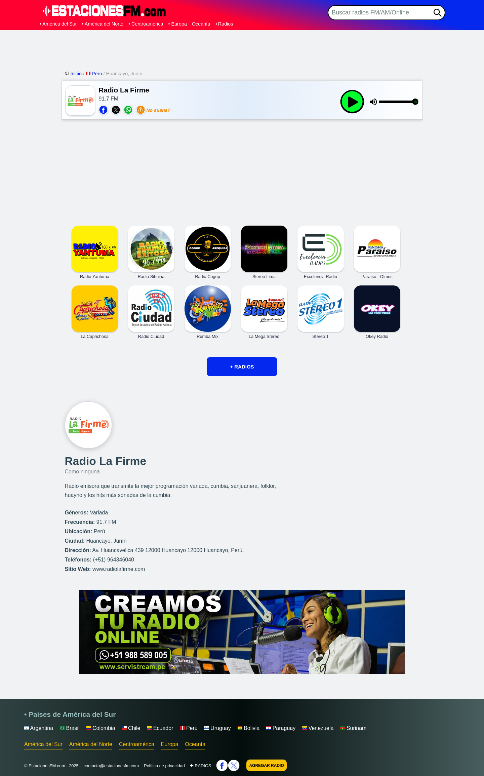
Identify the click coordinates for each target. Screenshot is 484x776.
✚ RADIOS (200, 765)
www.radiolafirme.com (118, 569)
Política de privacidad (164, 765)
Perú (94, 73)
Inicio (74, 73)
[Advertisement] (242, 49)
